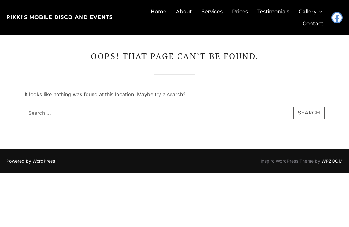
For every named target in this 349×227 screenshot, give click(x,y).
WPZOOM (332, 149)
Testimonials (273, 12)
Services (212, 12)
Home (158, 12)
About (184, 12)
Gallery (311, 12)
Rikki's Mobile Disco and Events (59, 17)
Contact (313, 23)
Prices (240, 12)
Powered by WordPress (30, 149)
